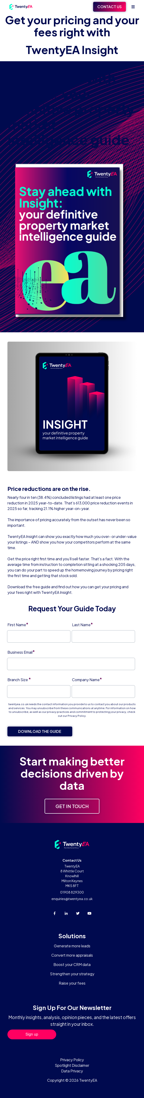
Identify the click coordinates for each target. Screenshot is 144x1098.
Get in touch (72, 806)
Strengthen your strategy (72, 973)
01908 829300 (72, 892)
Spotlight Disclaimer (72, 1065)
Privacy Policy (77, 715)
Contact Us (109, 6)
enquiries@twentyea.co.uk (72, 899)
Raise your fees (72, 983)
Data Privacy (72, 1070)
